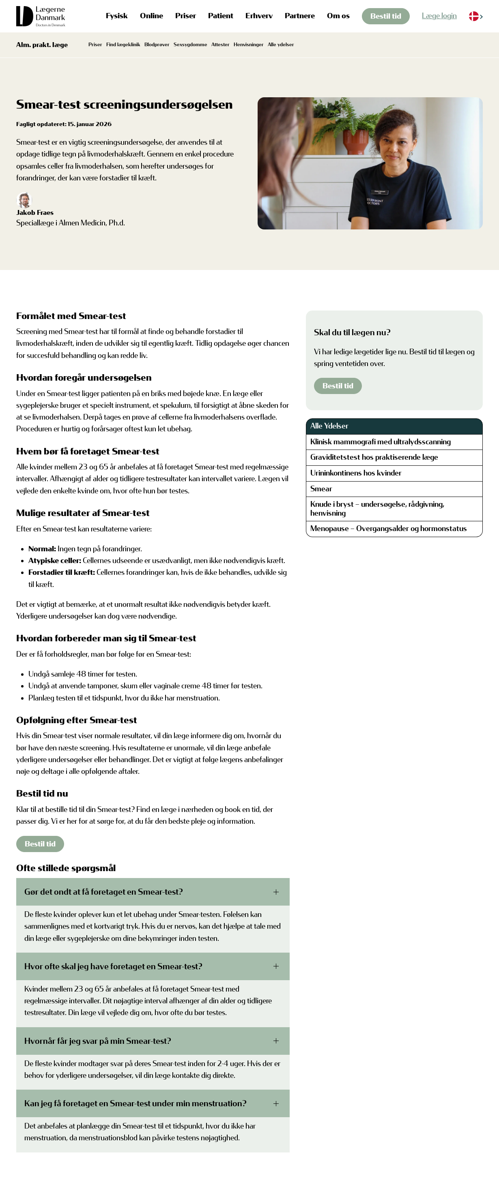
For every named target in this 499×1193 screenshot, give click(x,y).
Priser (95, 44)
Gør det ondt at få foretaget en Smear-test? (103, 892)
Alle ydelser (281, 44)
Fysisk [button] (117, 15)
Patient (220, 15)
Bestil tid (385, 16)
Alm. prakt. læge (42, 45)
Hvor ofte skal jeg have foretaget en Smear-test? (113, 966)
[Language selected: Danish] (476, 16)
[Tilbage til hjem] (41, 16)
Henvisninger (249, 44)
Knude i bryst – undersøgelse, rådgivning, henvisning (377, 509)
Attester (220, 44)
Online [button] (151, 15)
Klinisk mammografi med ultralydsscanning (380, 441)
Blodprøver (157, 44)
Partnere (300, 15)
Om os (338, 15)
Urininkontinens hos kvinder (356, 473)
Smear (321, 488)
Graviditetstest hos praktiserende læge (374, 457)
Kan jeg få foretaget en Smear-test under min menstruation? (135, 1103)
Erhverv (259, 15)
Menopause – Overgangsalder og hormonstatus (388, 528)
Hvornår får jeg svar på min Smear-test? (97, 1041)
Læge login (439, 15)
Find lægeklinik (123, 44)
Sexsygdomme (190, 44)
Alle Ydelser (329, 426)
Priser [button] (185, 15)
